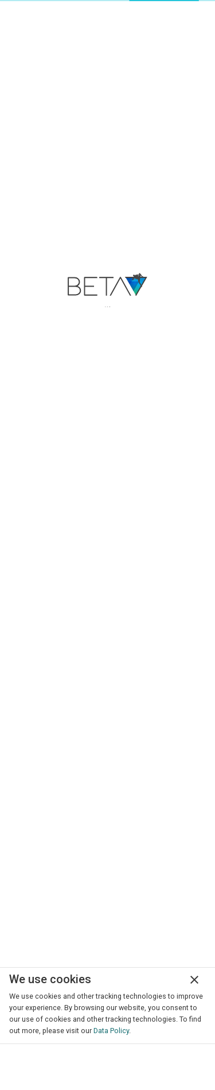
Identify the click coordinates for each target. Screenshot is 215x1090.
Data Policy (111, 1030)
